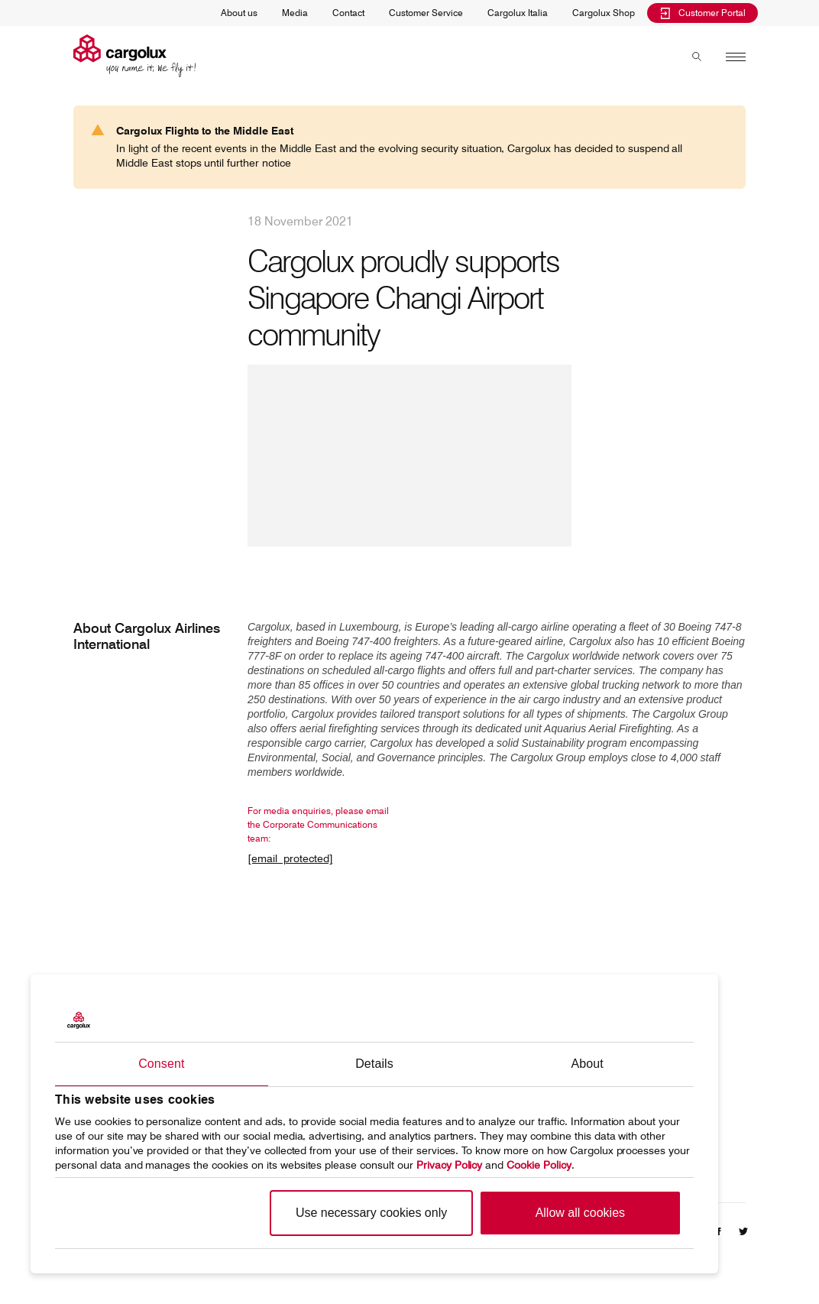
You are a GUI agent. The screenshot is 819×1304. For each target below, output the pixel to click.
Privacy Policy (449, 1165)
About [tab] (587, 1063)
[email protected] (290, 858)
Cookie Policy (539, 1165)
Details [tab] (374, 1063)
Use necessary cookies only (371, 1212)
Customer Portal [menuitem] (702, 12)
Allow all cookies (580, 1212)
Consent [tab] (161, 1063)
